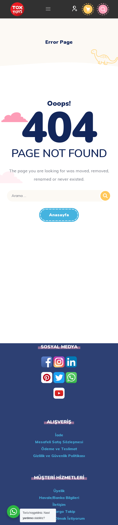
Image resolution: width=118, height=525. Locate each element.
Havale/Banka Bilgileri (59, 497)
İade (59, 435)
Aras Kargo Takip (59, 511)
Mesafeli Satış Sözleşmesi (59, 442)
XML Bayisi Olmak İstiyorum (59, 518)
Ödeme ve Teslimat (59, 448)
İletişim (59, 504)
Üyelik (59, 490)
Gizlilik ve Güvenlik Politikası (59, 455)
